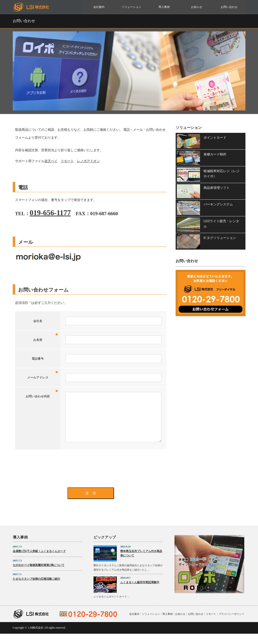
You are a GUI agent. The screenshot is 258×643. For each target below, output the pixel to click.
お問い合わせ (229, 7)
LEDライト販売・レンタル (221, 223)
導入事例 (164, 7)
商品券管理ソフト (217, 188)
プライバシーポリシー (231, 623)
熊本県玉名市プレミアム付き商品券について (141, 562)
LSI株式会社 (36, 637)
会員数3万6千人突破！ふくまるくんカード (39, 560)
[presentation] (90, 478)
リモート (67, 161)
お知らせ (196, 7)
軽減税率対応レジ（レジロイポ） (221, 173)
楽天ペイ (50, 161)
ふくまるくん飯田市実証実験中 (139, 591)
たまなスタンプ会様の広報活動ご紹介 (36, 588)
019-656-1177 (50, 213)
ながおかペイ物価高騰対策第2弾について (38, 574)
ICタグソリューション (220, 238)
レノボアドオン (88, 161)
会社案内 (98, 7)
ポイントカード (215, 137)
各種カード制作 (215, 154)
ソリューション (131, 7)
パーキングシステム (218, 204)
